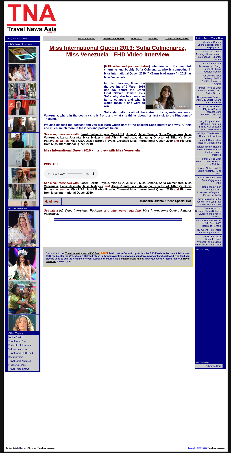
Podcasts (136, 38)
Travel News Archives (19, 361)
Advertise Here (213, 366)
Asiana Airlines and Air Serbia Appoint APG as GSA (209, 171)
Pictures (153, 38)
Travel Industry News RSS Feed (83, 253)
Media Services (86, 38)
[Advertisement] (148, 18)
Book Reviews (15, 357)
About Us (32, 448)
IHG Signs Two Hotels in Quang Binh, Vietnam (208, 134)
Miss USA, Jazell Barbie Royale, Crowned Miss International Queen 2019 (122, 140)
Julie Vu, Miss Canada (141, 134)
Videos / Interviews (114, 38)
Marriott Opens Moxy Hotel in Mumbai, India (209, 141)
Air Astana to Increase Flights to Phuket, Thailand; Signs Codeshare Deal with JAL (209, 112)
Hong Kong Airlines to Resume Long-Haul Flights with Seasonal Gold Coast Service (210, 125)
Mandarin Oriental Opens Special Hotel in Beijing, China (181, 201)
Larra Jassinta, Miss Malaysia (81, 137)
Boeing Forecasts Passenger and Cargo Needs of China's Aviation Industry (210, 67)
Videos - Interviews (18, 349)
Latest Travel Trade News (210, 38)
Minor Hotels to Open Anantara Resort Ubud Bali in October (209, 90)
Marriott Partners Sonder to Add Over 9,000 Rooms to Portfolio (208, 223)
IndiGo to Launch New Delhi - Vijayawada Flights (209, 180)
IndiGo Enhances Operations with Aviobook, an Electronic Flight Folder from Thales (208, 240)
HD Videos (14, 44)
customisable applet (132, 258)
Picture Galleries (17, 208)
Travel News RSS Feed (20, 353)
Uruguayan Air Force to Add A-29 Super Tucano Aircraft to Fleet (208, 100)
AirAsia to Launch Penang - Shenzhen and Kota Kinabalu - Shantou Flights (208, 55)
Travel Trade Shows (18, 369)
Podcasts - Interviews (19, 345)
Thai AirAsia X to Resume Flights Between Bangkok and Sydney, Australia (208, 212)
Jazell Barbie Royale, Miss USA (102, 134)
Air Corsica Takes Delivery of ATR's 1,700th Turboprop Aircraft (211, 79)
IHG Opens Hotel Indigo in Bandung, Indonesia (208, 231)
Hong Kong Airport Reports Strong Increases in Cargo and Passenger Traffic (209, 191)
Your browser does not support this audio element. (71, 174)
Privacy (23, 448)
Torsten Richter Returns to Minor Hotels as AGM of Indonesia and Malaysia (209, 150)
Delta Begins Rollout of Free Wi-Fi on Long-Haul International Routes (208, 202)
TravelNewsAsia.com (47, 448)
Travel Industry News (177, 38)
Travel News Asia (17, 341)
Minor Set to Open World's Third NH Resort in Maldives (208, 161)
